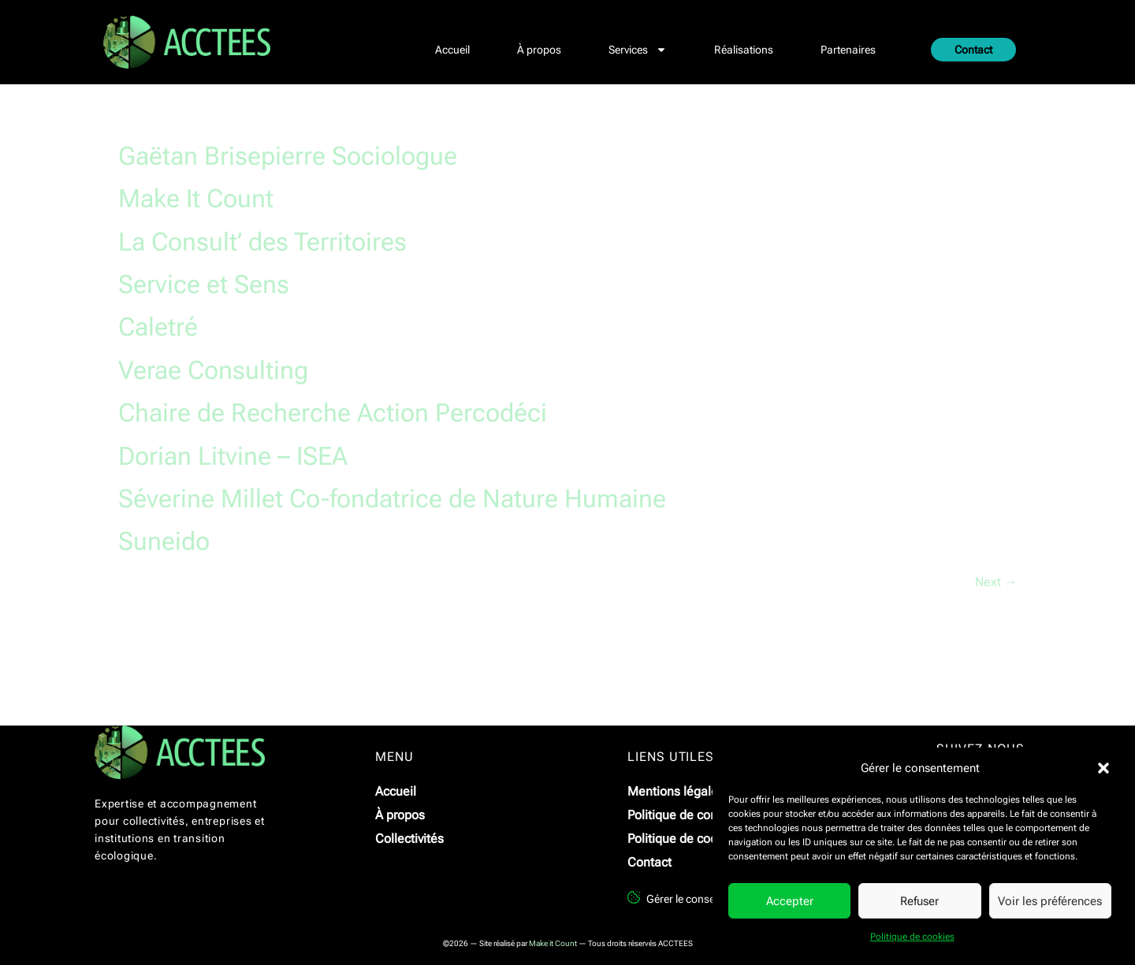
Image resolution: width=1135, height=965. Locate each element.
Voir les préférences (1050, 901)
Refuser (919, 901)
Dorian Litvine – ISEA (233, 456)
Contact (973, 49)
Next (996, 581)
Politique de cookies (912, 936)
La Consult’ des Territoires (262, 242)
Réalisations (743, 49)
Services (637, 49)
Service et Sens (203, 284)
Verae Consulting (213, 370)
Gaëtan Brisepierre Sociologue (287, 156)
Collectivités (409, 838)
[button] (1103, 768)
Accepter (789, 901)
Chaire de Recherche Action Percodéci (332, 413)
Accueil (452, 49)
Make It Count (196, 198)
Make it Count (553, 943)
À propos (539, 49)
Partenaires (848, 49)
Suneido (164, 541)
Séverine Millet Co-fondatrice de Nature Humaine (392, 499)
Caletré (158, 327)
